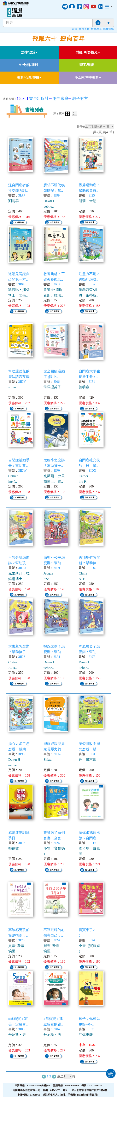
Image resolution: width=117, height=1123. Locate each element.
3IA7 (21, 195)
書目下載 (84, 29)
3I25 (92, 195)
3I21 (92, 1029)
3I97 (92, 656)
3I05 (21, 1029)
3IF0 (56, 470)
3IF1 (92, 381)
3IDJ (56, 568)
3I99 (56, 195)
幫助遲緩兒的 (19, 371)
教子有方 (80, 98)
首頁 (74, 29)
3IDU (22, 568)
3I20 (21, 940)
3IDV (22, 381)
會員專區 (96, 29)
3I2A (56, 940)
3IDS (21, 656)
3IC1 (92, 754)
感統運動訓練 (19, 833)
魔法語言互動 (19, 377)
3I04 (56, 1029)
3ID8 (21, 843)
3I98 (21, 754)
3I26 (56, 843)
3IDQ (92, 568)
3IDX (92, 470)
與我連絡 (108, 29)
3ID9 (92, 843)
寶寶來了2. (87, 930)
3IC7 (56, 284)
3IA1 (56, 656)
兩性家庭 (60, 98)
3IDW (22, 470)
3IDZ (57, 754)
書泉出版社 (39, 98)
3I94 (21, 284)
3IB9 (92, 284)
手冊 (11, 838)
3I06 (56, 381)
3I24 (92, 940)
